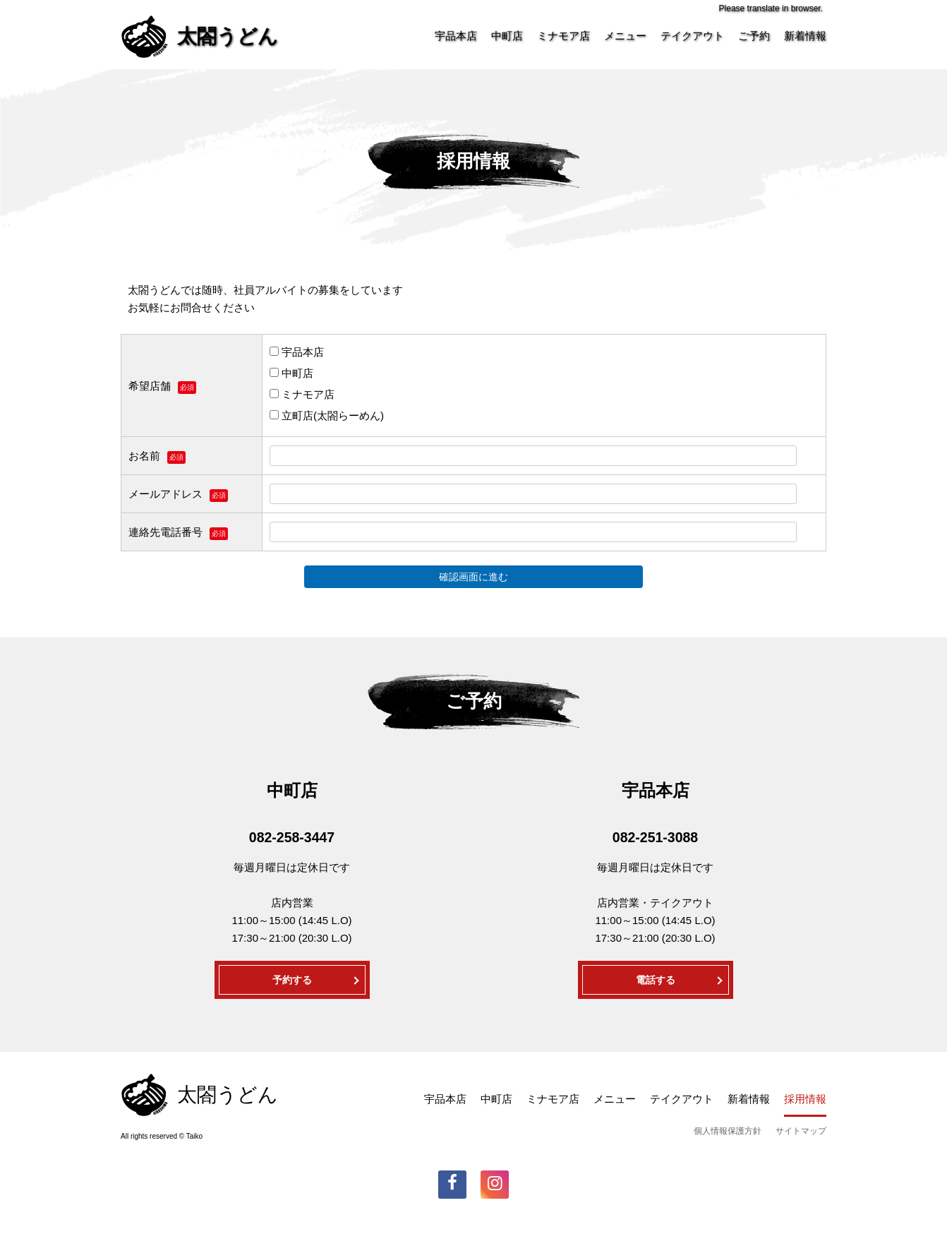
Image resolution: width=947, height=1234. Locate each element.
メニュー (625, 36)
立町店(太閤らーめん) (327, 415)
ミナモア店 (563, 36)
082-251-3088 (655, 837)
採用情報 (805, 1099)
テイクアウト (692, 36)
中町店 (507, 36)
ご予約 (754, 36)
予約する (292, 980)
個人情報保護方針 (727, 1131)
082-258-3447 (291, 837)
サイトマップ (801, 1131)
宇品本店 (456, 36)
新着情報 (805, 36)
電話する (655, 980)
